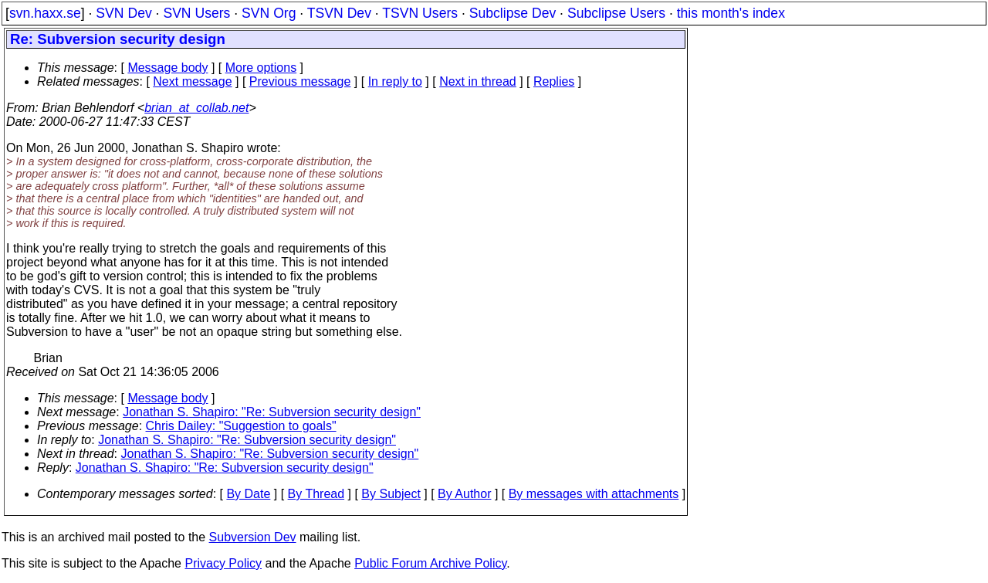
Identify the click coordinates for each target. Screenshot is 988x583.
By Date (248, 493)
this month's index (731, 13)
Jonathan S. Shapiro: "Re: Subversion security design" (272, 412)
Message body (167, 67)
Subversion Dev (252, 537)
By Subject (390, 493)
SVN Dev (123, 13)
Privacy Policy (223, 563)
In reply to (395, 81)
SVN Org (269, 13)
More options (261, 67)
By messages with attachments (594, 493)
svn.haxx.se (45, 13)
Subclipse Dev (512, 13)
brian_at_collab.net (196, 107)
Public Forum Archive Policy (430, 563)
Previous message (300, 81)
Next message (192, 81)
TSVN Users (420, 13)
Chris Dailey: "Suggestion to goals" (241, 425)
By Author (464, 493)
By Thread (316, 493)
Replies (553, 81)
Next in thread (477, 81)
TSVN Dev (339, 13)
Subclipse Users (616, 13)
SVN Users (196, 13)
